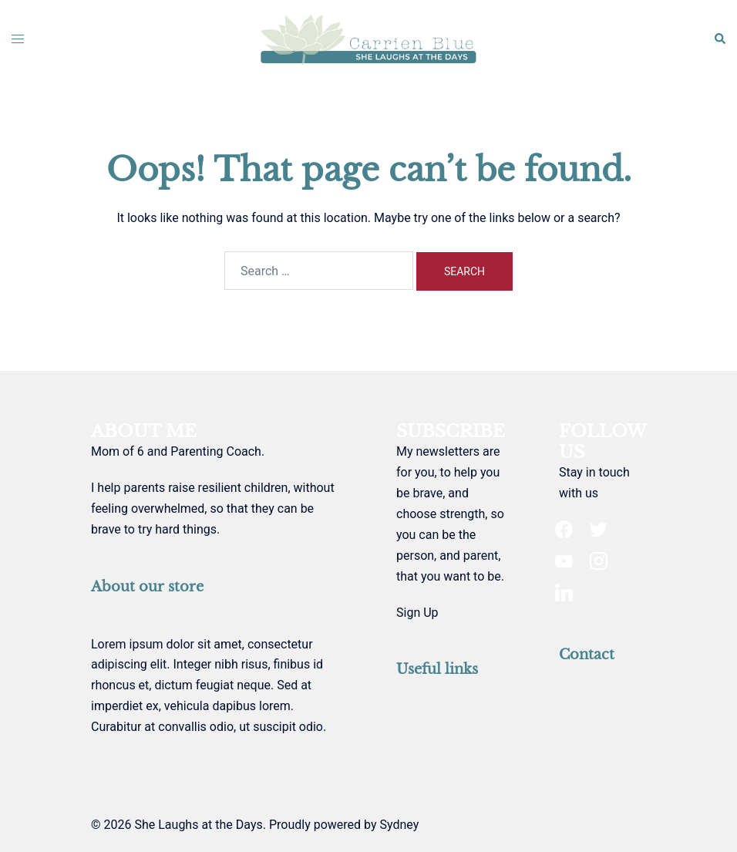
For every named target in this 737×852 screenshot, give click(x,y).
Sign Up (417, 612)
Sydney (399, 824)
